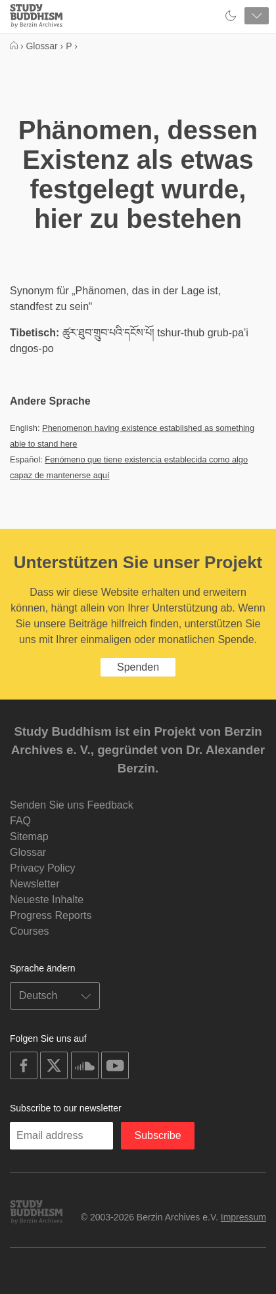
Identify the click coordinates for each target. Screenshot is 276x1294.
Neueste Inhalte (46, 899)
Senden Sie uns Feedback (71, 805)
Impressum (243, 1217)
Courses (29, 931)
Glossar (28, 852)
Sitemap (29, 836)
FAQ (20, 820)
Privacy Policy (43, 868)
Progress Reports (51, 915)
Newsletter (35, 883)
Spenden (138, 667)
